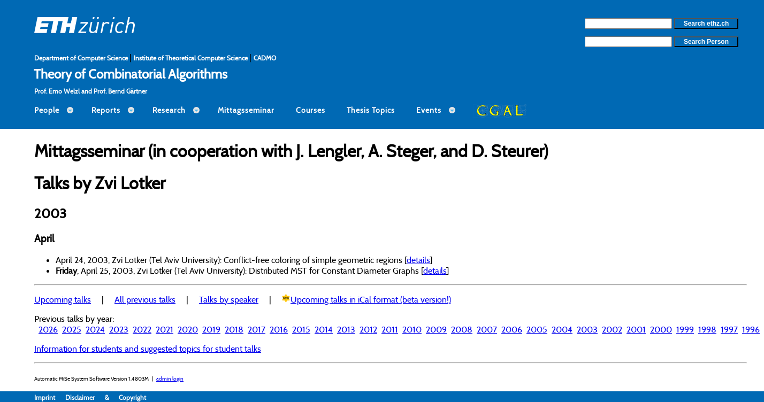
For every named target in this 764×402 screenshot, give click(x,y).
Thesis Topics (371, 110)
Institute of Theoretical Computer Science (191, 58)
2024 (95, 329)
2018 (234, 329)
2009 (436, 329)
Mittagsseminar (246, 110)
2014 (324, 329)
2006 (511, 329)
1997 (729, 329)
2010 (412, 329)
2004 (562, 329)
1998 (707, 329)
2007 (487, 329)
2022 (142, 329)
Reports (105, 110)
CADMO (265, 58)
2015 (301, 329)
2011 (389, 329)
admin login (170, 378)
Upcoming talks (62, 299)
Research (169, 110)
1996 (751, 329)
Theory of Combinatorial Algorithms (130, 74)
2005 (536, 329)
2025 (71, 329)
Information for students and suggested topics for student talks (147, 348)
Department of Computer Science (81, 58)
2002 (612, 329)
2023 (118, 329)
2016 (279, 329)
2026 (48, 329)
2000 (661, 329)
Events (428, 110)
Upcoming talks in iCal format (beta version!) (371, 299)
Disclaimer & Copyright (105, 397)
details (418, 259)
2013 (346, 329)
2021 (164, 329)
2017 (256, 329)
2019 (211, 329)
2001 (636, 329)
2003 (587, 329)
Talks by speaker (228, 299)
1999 (685, 329)
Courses (310, 110)
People (46, 110)
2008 (461, 329)
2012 (368, 329)
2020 (188, 329)
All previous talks (144, 299)
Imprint (49, 397)
